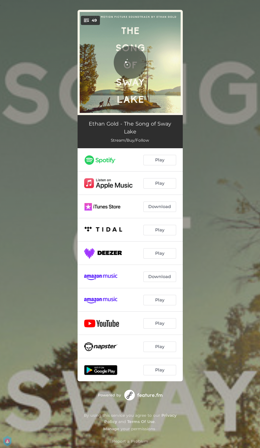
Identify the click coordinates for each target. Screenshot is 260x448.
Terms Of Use (141, 421)
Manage (111, 428)
